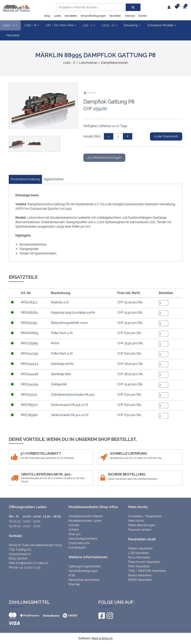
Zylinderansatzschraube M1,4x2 (72, 394)
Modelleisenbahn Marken (85, 516)
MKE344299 (29, 353)
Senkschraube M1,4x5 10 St (69, 405)
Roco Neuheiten (139, 557)
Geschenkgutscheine (82, 538)
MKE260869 (29, 333)
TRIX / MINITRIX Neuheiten (147, 571)
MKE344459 (29, 384)
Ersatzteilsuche (79, 543)
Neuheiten (115, 15)
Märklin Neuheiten (140, 548)
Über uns (74, 534)
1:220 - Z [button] (10, 25)
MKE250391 (29, 323)
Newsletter (71, 15)
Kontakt (73, 525)
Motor (55, 343)
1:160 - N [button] (31, 25)
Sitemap (74, 584)
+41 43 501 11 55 (30, 567)
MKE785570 (29, 405)
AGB (71, 575)
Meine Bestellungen (141, 525)
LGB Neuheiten (138, 553)
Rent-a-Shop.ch (102, 638)
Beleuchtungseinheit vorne (69, 323)
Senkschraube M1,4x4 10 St (69, 415)
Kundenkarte (77, 547)
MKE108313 (29, 302)
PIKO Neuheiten (139, 566)
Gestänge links (61, 374)
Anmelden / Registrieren (145, 516)
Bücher (143, 15)
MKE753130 (29, 394)
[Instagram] (110, 615)
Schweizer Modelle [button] (161, 25)
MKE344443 (29, 364)
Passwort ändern (139, 529)
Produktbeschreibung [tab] (25, 179)
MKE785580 (29, 415)
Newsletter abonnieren (84, 580)
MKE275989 (29, 343)
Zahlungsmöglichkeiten (84, 566)
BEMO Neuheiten (140, 580)
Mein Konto (136, 520)
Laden (57, 15)
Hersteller (12, 35)
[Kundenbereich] (169, 7)
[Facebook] (101, 615)
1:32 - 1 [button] (89, 25)
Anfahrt (73, 529)
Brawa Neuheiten (140, 575)
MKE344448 (29, 374)
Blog (47, 15)
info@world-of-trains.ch (32, 563)
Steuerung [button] (132, 25)
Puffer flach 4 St (61, 333)
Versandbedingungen (93, 15)
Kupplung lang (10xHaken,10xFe (72, 312)
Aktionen (130, 15)
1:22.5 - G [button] (109, 25)
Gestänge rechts (62, 364)
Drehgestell (58, 384)
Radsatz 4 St (59, 302)
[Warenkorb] (185, 7)
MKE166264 (29, 312)
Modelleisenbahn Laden (84, 520)
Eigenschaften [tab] (54, 179)
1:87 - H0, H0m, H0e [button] (61, 25)
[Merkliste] (177, 7)
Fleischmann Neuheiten (144, 562)
